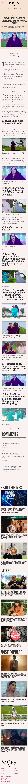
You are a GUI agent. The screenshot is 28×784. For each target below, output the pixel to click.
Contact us (3, 768)
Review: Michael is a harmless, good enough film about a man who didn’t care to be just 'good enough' (13, 675)
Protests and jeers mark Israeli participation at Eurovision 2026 (11, 645)
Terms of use (3, 779)
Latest (19, 438)
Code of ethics (4, 778)
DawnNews (16, 773)
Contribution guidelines (6, 781)
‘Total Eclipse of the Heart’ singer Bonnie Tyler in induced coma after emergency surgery (14, 563)
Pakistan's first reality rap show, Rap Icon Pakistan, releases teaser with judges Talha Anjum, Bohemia (13, 511)
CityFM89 (16, 770)
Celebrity (8, 8)
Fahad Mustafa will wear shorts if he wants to (12, 725)
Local (15, 8)
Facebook (3, 770)
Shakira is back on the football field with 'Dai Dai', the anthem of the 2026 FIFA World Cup (14, 537)
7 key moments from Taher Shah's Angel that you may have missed (14, 21)
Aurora (15, 772)
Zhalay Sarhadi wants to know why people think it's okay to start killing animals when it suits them (14, 620)
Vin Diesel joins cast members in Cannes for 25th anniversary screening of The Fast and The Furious (13, 594)
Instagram (3, 773)
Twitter (2, 772)
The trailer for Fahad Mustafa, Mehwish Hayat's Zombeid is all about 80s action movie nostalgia (13, 750)
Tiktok (2, 775)
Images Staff (14, 50)
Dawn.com (16, 768)
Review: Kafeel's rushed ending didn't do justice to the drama (13, 700)
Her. (20, 8)
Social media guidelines (6, 776)
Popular (23, 438)
